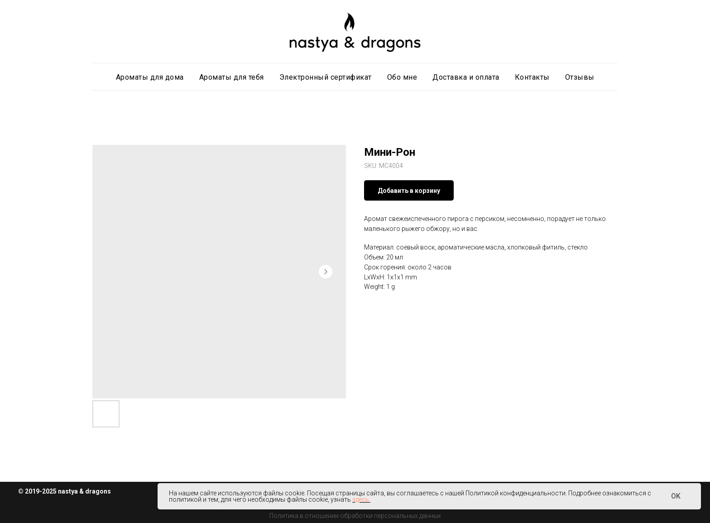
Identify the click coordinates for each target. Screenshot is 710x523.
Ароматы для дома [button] (150, 77)
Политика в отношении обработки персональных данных (355, 515)
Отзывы (580, 77)
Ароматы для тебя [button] (231, 77)
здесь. (361, 499)
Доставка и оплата (465, 77)
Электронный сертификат (325, 77)
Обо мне (402, 77)
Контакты (532, 77)
